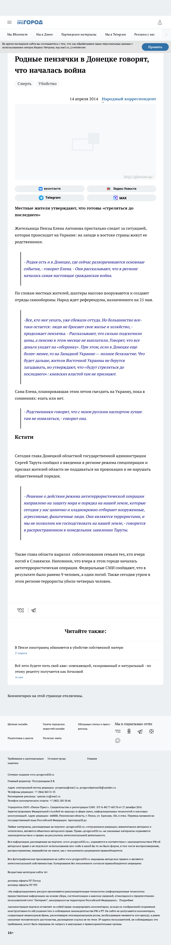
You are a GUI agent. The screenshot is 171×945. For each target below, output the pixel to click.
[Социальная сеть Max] (121, 197)
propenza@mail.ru (66, 787)
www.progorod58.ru (42, 774)
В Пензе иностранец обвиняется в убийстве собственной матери (85, 650)
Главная (92, 758)
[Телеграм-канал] (49, 197)
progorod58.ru (75, 826)
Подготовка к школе (20, 738)
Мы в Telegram (115, 34)
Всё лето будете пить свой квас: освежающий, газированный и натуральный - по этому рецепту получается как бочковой (85, 671)
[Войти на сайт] (159, 22)
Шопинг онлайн (17, 724)
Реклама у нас (144, 34)
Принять (155, 47)
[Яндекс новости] (121, 188)
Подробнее (126, 900)
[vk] (21, 610)
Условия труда (56, 758)
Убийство (47, 83)
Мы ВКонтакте (17, 34)
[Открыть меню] (9, 22)
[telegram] (35, 610)
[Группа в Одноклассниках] (129, 731)
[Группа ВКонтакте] (49, 188)
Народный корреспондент (129, 98)
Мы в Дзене (44, 34)
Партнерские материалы (79, 34)
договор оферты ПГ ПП (22, 885)
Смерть (24, 83)
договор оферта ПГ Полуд (24, 880)
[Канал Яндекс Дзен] (151, 731)
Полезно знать (52, 738)
